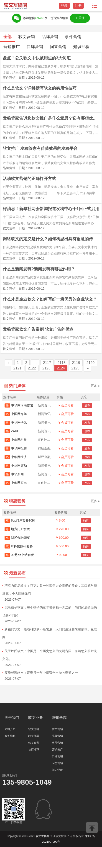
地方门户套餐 (17, 529)
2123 (46, 368)
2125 (75, 368)
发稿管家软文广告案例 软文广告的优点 (38, 329)
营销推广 (11, 46)
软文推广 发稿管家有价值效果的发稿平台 (40, 148)
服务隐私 (10, 736)
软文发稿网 (42, 836)
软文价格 (33, 729)
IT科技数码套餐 (19, 546)
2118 (61, 363)
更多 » (95, 386)
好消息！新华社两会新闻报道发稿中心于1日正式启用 (51, 208)
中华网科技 (16, 440)
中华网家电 (16, 483)
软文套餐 (33, 742)
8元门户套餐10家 (20, 520)
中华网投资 (16, 448)
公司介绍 (10, 729)
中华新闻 (14, 474)
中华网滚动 (16, 465)
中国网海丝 (16, 414)
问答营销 (58, 46)
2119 (76, 363)
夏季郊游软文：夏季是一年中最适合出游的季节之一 (41, 673)
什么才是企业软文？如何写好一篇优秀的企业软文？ (50, 299)
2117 (47, 363)
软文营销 (26, 36)
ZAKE (12, 431)
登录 (64, 5)
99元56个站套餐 (19, 555)
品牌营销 (50, 36)
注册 (78, 5)
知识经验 (81, 46)
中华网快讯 (16, 422)
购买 (86, 520)
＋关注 (80, 18)
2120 (91, 363)
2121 (17, 368)
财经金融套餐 (17, 537)
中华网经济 (16, 457)
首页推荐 (33, 749)
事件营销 (73, 36)
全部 (7, 36)
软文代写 (33, 736)
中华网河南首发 (19, 405)
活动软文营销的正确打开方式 (29, 178)
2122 (32, 368)
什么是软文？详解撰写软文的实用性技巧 (39, 88)
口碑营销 (35, 46)
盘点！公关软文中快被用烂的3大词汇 (37, 58)
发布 (87, 405)
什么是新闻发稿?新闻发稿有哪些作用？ (39, 269)
